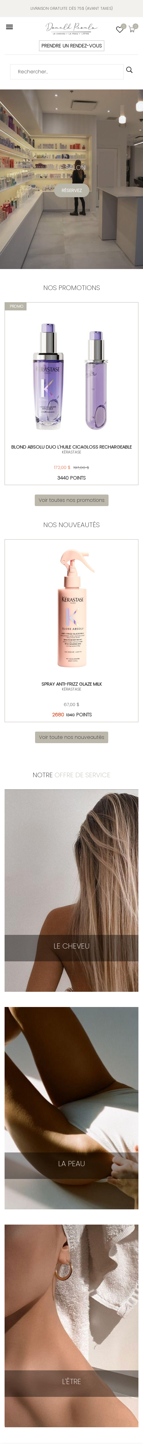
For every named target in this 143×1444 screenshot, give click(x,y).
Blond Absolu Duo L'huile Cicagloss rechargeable (71, 447)
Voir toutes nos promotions (72, 500)
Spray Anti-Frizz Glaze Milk (71, 684)
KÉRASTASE (71, 452)
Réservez (72, 190)
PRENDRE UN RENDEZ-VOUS (71, 45)
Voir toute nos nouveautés (71, 737)
